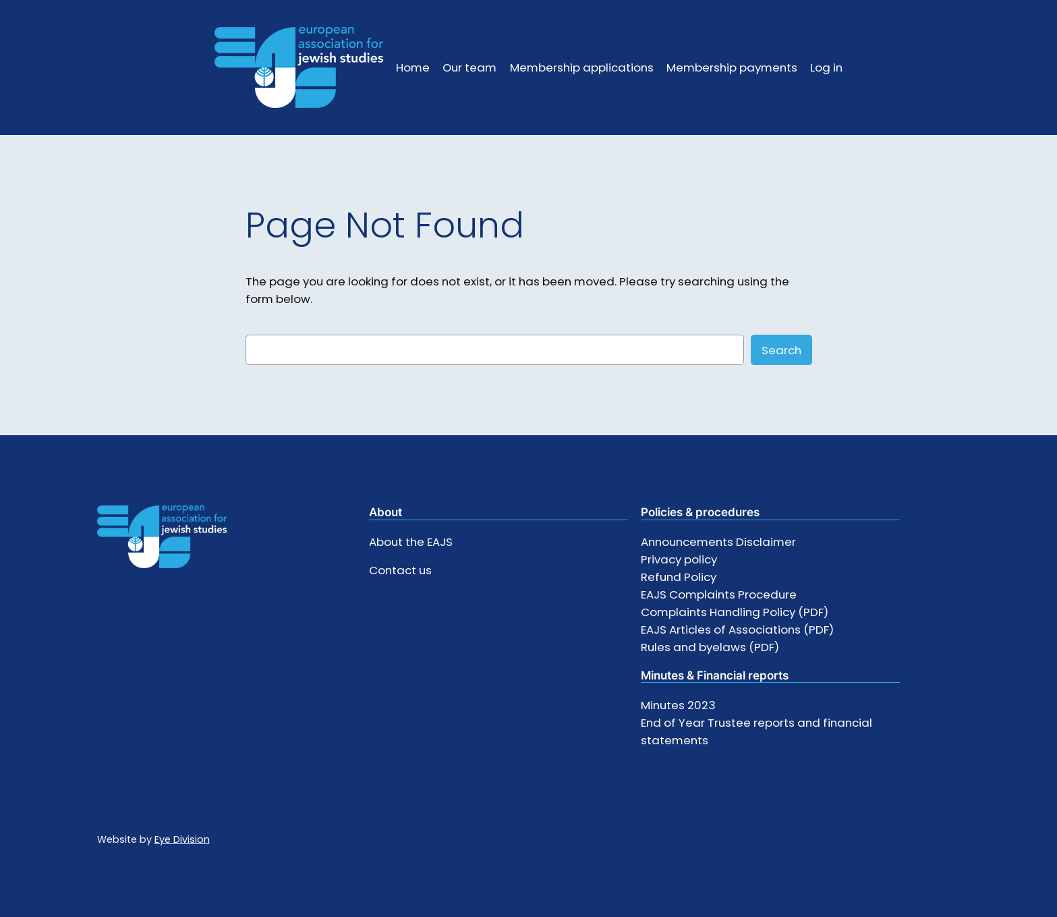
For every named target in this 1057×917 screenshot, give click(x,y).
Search (781, 350)
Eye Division (182, 839)
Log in (826, 67)
